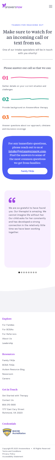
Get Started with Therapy (15, 395)
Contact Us (8, 400)
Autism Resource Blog (13, 369)
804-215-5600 (9, 404)
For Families (8, 325)
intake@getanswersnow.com (27, 151)
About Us (7, 338)
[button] (50, 6)
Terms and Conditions (11, 451)
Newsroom (7, 374)
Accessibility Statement (12, 456)
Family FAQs (27, 171)
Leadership (7, 343)
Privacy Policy (8, 454)
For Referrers (9, 334)
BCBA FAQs (8, 364)
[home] (12, 6)
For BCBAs (7, 329)
